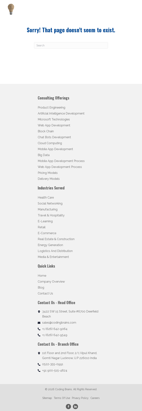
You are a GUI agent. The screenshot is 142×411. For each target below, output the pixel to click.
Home (42, 275)
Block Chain (46, 131)
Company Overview (51, 281)
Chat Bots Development (54, 137)
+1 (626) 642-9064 (54, 329)
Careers (95, 398)
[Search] (71, 45)
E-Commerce (47, 233)
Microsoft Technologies (54, 119)
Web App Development (54, 125)
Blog (41, 287)
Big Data (44, 155)
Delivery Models (49, 179)
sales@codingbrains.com (59, 322)
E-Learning (45, 221)
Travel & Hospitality (51, 215)
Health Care (46, 197)
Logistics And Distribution (55, 251)
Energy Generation (50, 245)
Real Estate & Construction (56, 239)
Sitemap (47, 398)
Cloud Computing (50, 143)
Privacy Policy (80, 398)
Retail (41, 227)
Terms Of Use (62, 398)
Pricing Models (48, 173)
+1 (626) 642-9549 (54, 335)
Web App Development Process (60, 167)
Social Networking (50, 203)
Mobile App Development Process (61, 161)
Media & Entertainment (53, 257)
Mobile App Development (55, 149)
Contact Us (45, 293)
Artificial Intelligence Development (61, 113)
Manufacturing (48, 209)
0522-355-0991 (52, 364)
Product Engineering (51, 107)
